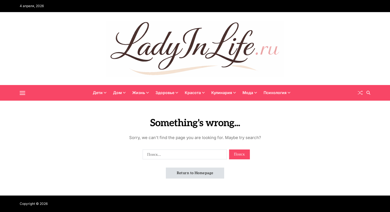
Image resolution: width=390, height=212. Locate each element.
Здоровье (166, 92)
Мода (249, 92)
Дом (119, 92)
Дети (99, 92)
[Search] (368, 93)
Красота (195, 92)
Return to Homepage (195, 173)
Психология (277, 92)
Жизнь (140, 92)
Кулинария (223, 92)
